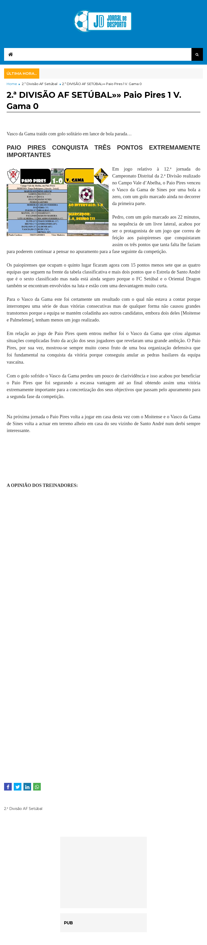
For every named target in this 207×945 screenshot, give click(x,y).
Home (12, 84)
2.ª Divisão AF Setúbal (39, 84)
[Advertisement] (47, 460)
